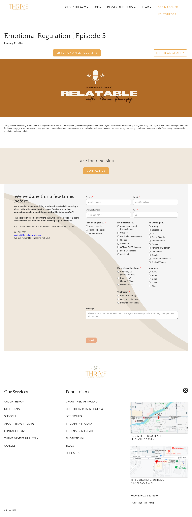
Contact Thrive (15, 431)
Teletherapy (123, 292)
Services (10, 416)
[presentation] (108, 328)
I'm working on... (156, 223)
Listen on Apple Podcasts (77, 52)
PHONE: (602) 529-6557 (144, 495)
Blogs (70, 445)
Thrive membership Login (21, 438)
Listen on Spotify (170, 52)
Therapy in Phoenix (79, 423)
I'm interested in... (125, 223)
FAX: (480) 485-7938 (142, 502)
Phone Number (93, 210)
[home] (18, 7)
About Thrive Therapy (19, 423)
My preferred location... (128, 268)
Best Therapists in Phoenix (84, 409)
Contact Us (96, 170)
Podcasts (72, 453)
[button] (75, 7)
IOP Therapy (12, 409)
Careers (9, 445)
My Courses (167, 14)
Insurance (153, 268)
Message (90, 308)
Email (135, 197)
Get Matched (168, 7)
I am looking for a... (95, 223)
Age (134, 210)
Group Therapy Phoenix (82, 401)
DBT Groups (74, 416)
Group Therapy (14, 401)
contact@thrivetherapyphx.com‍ (28, 235)
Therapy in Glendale (80, 431)
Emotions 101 (75, 438)
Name (89, 197)
